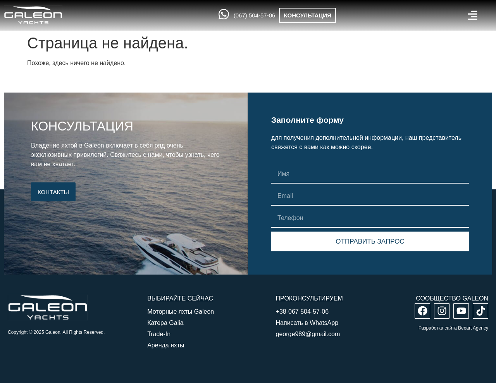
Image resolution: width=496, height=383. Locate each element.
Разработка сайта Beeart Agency (453, 328)
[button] (472, 15)
